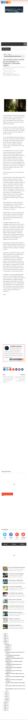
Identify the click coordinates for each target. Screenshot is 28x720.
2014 (5, 708)
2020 (5, 641)
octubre (7, 647)
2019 (5, 643)
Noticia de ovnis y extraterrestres (11, 74)
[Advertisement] (14, 28)
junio (6, 693)
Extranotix (10, 357)
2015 (5, 707)
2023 (5, 636)
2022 (5, 638)
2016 (5, 705)
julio (6, 691)
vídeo (9, 54)
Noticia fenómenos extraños (9, 75)
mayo (6, 694)
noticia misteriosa (8, 73)
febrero (6, 699)
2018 (5, 702)
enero (6, 701)
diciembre (7, 644)
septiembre (7, 649)
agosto (6, 650)
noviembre (7, 646)
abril (6, 696)
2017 (5, 704)
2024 (5, 635)
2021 (5, 640)
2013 (5, 710)
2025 (5, 633)
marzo (6, 698)
